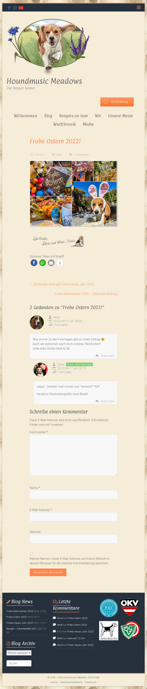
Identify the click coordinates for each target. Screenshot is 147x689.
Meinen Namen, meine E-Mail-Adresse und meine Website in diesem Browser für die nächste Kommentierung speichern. (69, 561)
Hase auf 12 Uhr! (76, 638)
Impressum (91, 682)
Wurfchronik (64, 124)
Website (35, 532)
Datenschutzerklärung (71, 682)
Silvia (60, 364)
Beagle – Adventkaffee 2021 (22, 628)
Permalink (58, 325)
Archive (54, 682)
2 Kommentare (78, 154)
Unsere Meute (120, 115)
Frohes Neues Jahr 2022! (62, 284)
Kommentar (39, 432)
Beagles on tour (73, 115)
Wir (98, 115)
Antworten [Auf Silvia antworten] (107, 401)
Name (35, 488)
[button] (34, 262)
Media (88, 124)
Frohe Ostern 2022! (17, 617)
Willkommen (25, 115)
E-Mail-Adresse (41, 510)
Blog (48, 115)
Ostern (59, 154)
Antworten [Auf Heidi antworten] (107, 356)
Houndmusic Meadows (44, 81)
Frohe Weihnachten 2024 (86, 294)
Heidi (56, 317)
